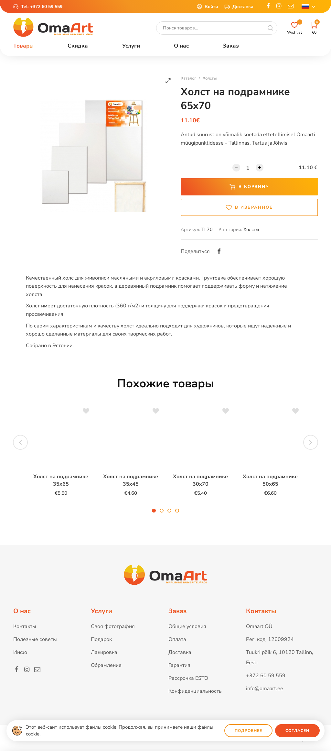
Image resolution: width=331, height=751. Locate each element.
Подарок (101, 639)
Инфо (20, 652)
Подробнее (248, 730)
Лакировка (104, 652)
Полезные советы (35, 639)
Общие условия (187, 626)
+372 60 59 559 (46, 7)
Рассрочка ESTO (188, 678)
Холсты (210, 78)
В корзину (249, 187)
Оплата (177, 639)
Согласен (297, 730)
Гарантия (179, 665)
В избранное (249, 207)
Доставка (238, 6)
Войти (207, 6)
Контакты (24, 626)
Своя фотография (113, 626)
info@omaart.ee (264, 688)
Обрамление (106, 665)
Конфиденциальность (195, 691)
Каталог (188, 78)
